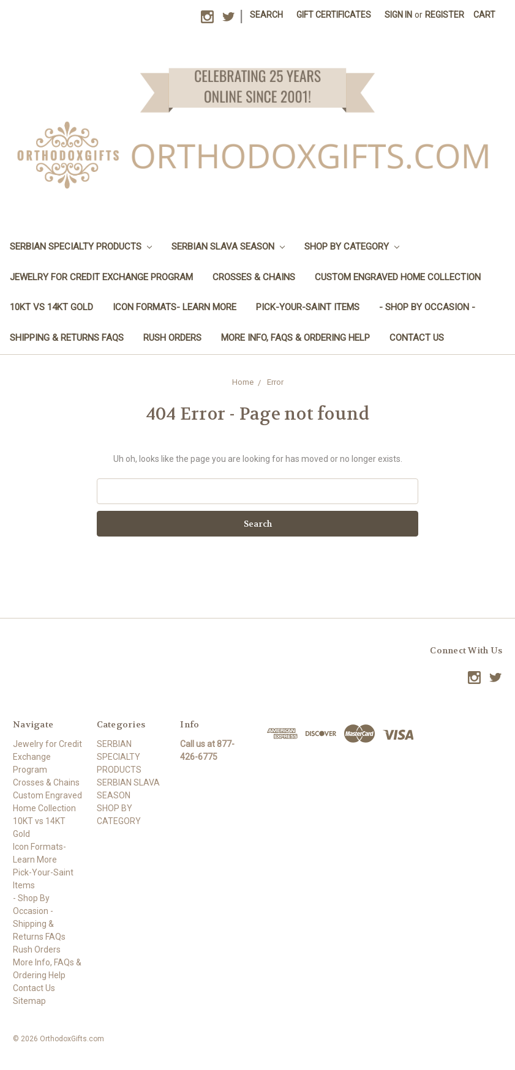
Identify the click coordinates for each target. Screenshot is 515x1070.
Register (444, 15)
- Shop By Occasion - (427, 307)
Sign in (398, 15)
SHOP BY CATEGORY (351, 246)
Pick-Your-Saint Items (307, 307)
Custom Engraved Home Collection (398, 277)
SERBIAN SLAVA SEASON (228, 246)
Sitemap (29, 1001)
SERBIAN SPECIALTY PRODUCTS (81, 246)
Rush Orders (172, 337)
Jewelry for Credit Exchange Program (101, 277)
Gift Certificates (333, 15)
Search (266, 15)
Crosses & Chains (253, 277)
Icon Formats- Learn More (174, 307)
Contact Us (416, 337)
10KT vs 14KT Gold (51, 307)
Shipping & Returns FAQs (67, 337)
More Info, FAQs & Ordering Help (295, 337)
